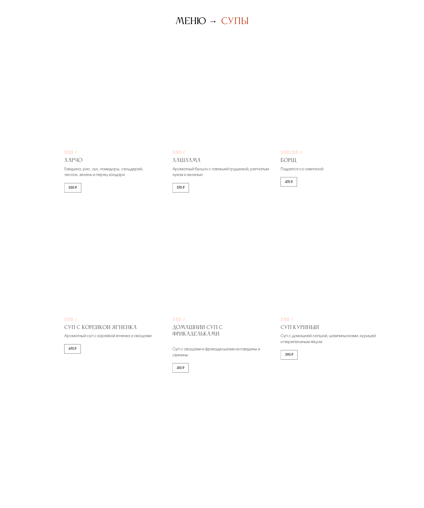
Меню (190, 21)
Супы (235, 21)
